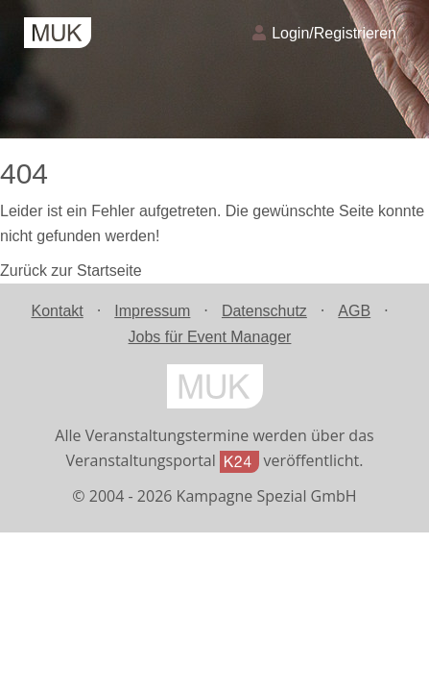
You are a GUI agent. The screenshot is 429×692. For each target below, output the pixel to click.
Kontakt (57, 311)
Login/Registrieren (324, 33)
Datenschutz (264, 311)
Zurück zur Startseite (71, 270)
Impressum (152, 311)
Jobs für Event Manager (210, 337)
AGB (354, 311)
